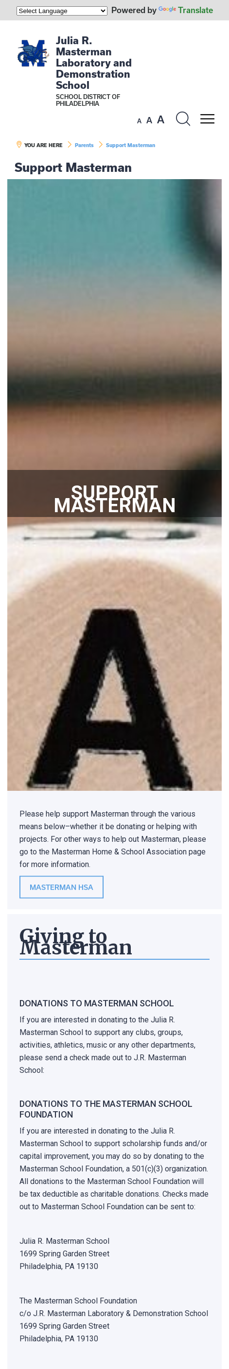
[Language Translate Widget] (62, 11)
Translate (186, 10)
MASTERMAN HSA (61, 888)
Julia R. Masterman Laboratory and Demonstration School (94, 62)
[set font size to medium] (149, 120)
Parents (84, 145)
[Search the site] (183, 119)
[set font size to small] (139, 121)
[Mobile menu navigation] (207, 119)
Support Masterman (130, 145)
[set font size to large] (161, 119)
